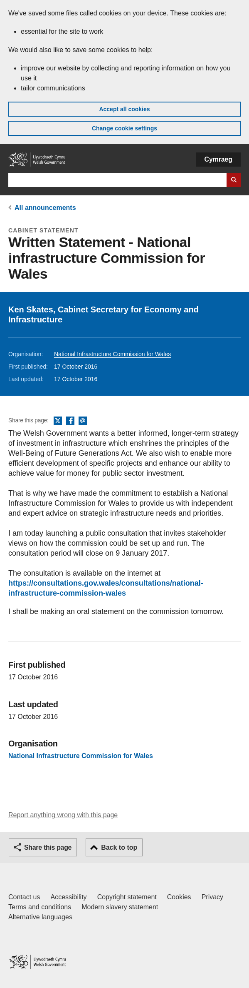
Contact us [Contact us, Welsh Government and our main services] (24, 897)
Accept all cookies (124, 109)
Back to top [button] (119, 847)
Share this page (47, 847)
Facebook (70, 421)
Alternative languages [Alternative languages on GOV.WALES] (40, 917)
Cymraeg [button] (218, 159)
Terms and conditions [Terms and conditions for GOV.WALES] (39, 907)
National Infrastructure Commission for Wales (112, 354)
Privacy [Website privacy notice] (212, 897)
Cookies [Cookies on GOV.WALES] (179, 897)
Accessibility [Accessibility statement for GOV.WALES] (68, 897)
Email (83, 421)
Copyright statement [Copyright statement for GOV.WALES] (127, 897)
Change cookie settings (124, 128)
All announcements (45, 207)
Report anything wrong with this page (63, 814)
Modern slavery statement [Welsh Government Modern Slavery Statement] (119, 907)
